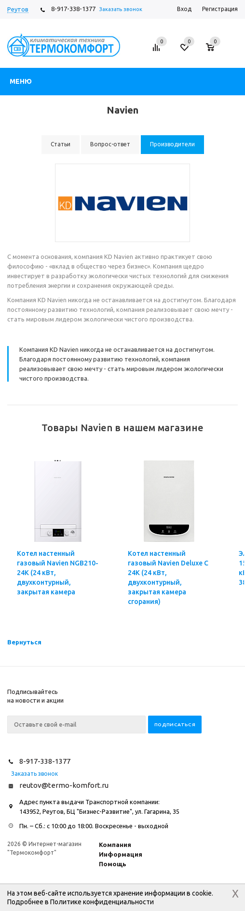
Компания (115, 844)
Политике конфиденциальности (102, 902)
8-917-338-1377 (73, 8)
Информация (120, 854)
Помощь (112, 863)
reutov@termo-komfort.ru (64, 785)
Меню (21, 81)
